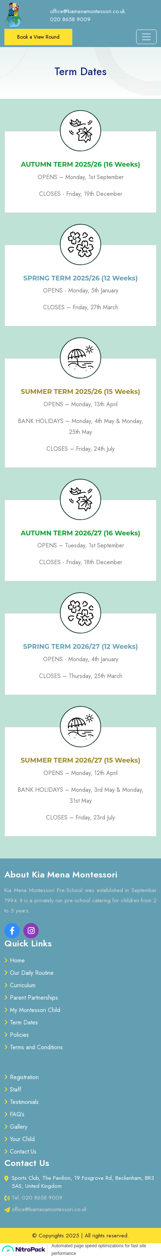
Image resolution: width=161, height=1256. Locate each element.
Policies (19, 1035)
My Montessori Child (35, 1010)
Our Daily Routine (32, 973)
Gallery (18, 1127)
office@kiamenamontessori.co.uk (49, 1209)
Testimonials (24, 1102)
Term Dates (24, 1022)
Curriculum (22, 985)
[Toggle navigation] (146, 37)
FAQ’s (17, 1114)
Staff (15, 1089)
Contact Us (23, 1151)
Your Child (22, 1139)
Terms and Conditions (36, 1047)
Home (17, 960)
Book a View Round (38, 36)
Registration (24, 1077)
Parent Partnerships (34, 997)
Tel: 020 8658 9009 (37, 1198)
